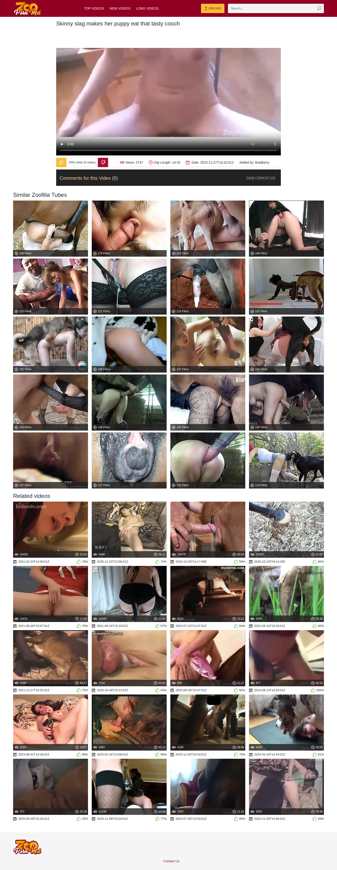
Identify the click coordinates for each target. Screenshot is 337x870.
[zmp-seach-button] (319, 8)
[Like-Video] (61, 162)
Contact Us (171, 861)
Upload (212, 8)
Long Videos (147, 8)
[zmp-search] (276, 8)
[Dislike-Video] (103, 162)
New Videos (120, 8)
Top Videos (94, 8)
